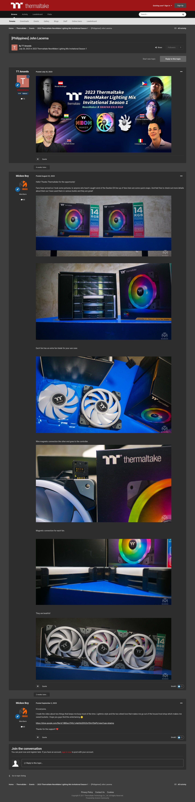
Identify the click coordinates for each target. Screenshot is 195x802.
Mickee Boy (22, 175)
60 (23, 200)
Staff (65, 21)
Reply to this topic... (33, 763)
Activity (25, 14)
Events (36, 21)
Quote (44, 159)
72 (23, 99)
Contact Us (100, 792)
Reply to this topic (173, 59)
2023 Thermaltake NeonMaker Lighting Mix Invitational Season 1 (59, 49)
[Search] (153, 14)
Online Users (77, 21)
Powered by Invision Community (97, 798)
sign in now (67, 752)
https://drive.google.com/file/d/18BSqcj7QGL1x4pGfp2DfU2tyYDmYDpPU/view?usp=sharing (75, 723)
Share (158, 47)
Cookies (110, 792)
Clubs (49, 14)
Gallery (46, 21)
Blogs (56, 21)
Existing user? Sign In (162, 6)
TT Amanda (26, 46)
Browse (14, 15)
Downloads (24, 21)
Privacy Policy (87, 792)
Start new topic (149, 59)
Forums (12, 21)
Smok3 (173, 686)
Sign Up (180, 5)
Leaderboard (92, 21)
